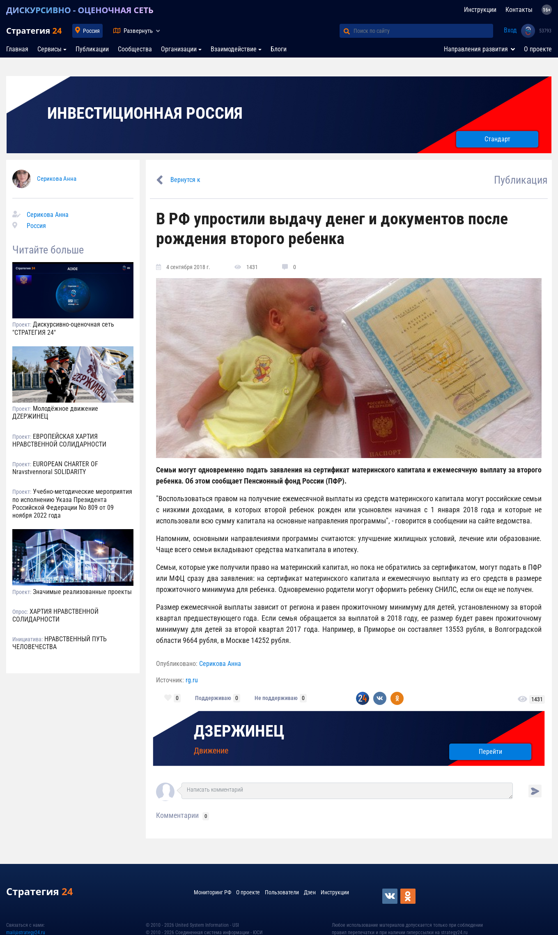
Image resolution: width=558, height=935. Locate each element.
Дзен (310, 892)
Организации (179, 49)
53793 (545, 31)
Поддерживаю (213, 698)
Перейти (490, 751)
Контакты (519, 10)
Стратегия (34, 30)
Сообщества (135, 49)
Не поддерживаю (276, 698)
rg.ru (192, 680)
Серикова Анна (56, 178)
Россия (91, 31)
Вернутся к (185, 180)
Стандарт (497, 139)
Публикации (92, 49)
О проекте (538, 49)
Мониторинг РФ (212, 892)
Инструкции (480, 10)
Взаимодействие (234, 49)
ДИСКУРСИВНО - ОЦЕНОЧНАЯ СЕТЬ (80, 10)
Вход (510, 30)
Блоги (279, 49)
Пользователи (282, 892)
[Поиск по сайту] (423, 31)
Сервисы (49, 49)
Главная (17, 49)
